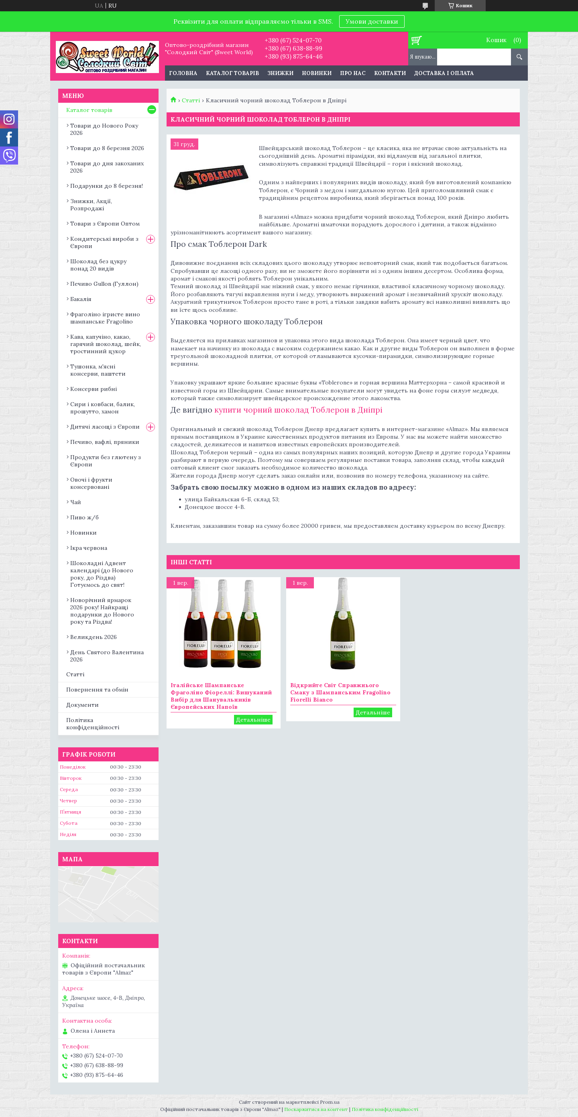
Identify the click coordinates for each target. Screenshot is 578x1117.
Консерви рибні (93, 389)
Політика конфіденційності (92, 723)
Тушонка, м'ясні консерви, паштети (98, 370)
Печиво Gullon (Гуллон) (104, 283)
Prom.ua (330, 1102)
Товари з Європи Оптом (105, 223)
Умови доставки (372, 21)
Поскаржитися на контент (316, 1109)
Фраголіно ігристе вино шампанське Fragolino (105, 318)
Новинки (317, 73)
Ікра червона (88, 547)
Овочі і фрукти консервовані (91, 483)
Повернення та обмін (97, 689)
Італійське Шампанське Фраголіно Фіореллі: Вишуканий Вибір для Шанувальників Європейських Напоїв (221, 696)
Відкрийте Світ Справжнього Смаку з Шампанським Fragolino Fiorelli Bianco (340, 692)
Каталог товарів (232, 73)
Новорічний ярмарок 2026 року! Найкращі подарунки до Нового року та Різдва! (102, 610)
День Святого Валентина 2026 (107, 656)
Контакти (390, 73)
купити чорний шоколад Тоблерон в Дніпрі (297, 410)
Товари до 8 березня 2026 (107, 148)
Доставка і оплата (444, 73)
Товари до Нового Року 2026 (104, 129)
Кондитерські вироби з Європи (104, 242)
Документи (82, 704)
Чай (75, 502)
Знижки (280, 73)
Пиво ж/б (84, 517)
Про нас (353, 73)
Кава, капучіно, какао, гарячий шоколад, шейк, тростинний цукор (105, 344)
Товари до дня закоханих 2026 (107, 167)
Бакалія (81, 299)
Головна (183, 73)
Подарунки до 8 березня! (106, 185)
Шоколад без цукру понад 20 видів (98, 265)
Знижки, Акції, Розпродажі (91, 204)
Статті (191, 100)
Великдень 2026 (93, 637)
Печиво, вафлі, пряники (104, 442)
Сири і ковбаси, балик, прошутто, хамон (102, 408)
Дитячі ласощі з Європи (105, 426)
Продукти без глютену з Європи (105, 461)
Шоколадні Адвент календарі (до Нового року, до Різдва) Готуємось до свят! (101, 574)
